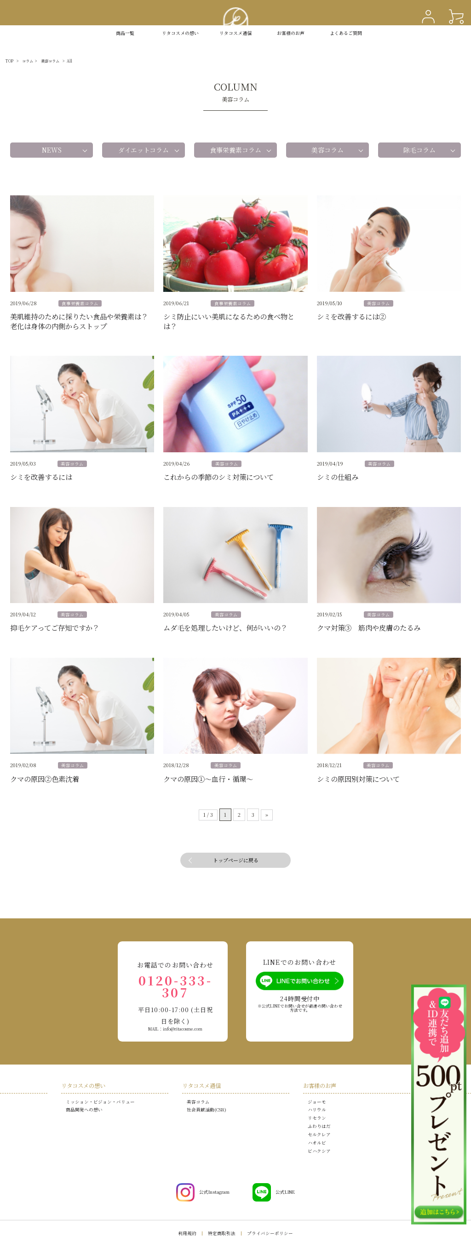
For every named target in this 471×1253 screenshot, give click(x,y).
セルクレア (319, 1134)
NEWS (52, 149)
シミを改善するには (41, 477)
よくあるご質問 (346, 33)
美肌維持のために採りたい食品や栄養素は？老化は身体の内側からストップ (79, 321)
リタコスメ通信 (235, 33)
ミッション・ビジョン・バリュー (100, 1102)
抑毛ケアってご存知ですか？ (54, 627)
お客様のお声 (290, 33)
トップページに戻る (235, 860)
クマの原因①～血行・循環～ (208, 779)
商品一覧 (125, 33)
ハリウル (317, 1109)
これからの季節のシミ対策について (218, 477)
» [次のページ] (266, 814)
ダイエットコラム (143, 149)
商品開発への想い (84, 1109)
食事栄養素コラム (235, 149)
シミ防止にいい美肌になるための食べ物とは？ (228, 321)
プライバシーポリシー (270, 1233)
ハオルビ (317, 1142)
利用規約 (187, 1233)
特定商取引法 (222, 1233)
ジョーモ (317, 1102)
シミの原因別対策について (358, 779)
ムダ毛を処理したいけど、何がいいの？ (225, 627)
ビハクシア (319, 1151)
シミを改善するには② (351, 316)
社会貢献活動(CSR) (206, 1109)
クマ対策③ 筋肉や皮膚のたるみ (368, 627)
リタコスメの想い (83, 1086)
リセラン (317, 1118)
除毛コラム (419, 149)
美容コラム (327, 149)
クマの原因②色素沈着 (44, 779)
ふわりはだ (319, 1126)
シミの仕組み (337, 477)
